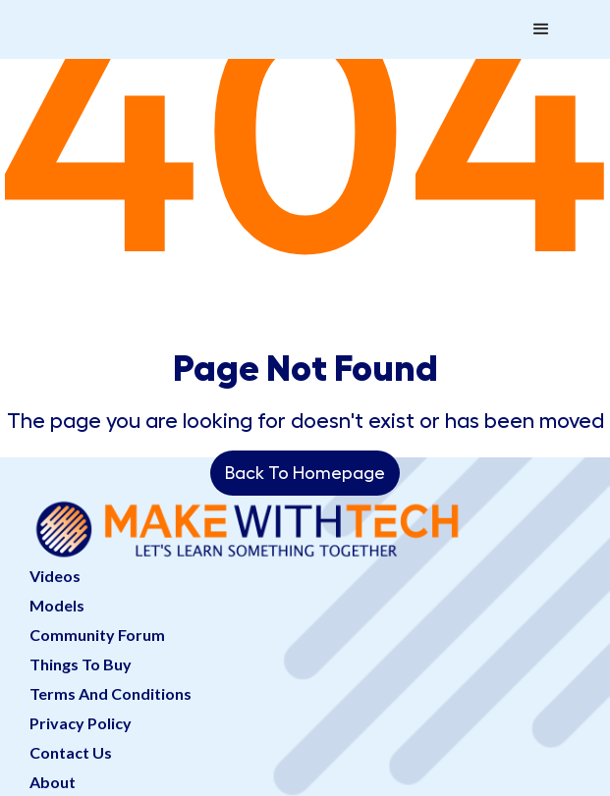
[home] (145, 10)
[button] (541, 29)
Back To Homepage (305, 473)
